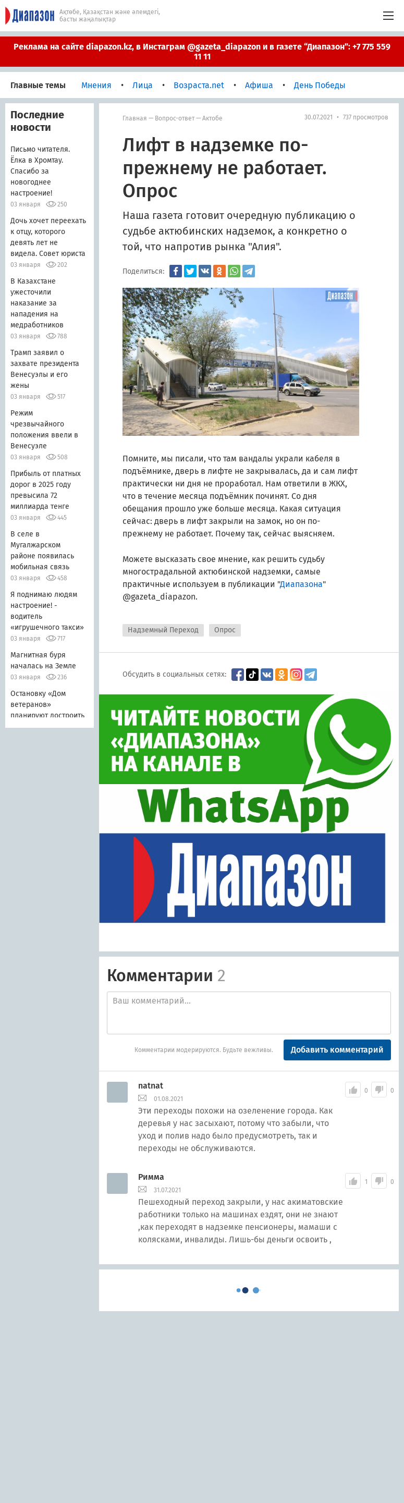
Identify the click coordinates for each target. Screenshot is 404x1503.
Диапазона (301, 584)
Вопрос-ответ (174, 118)
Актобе (212, 118)
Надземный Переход (163, 630)
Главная (135, 118)
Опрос (225, 630)
